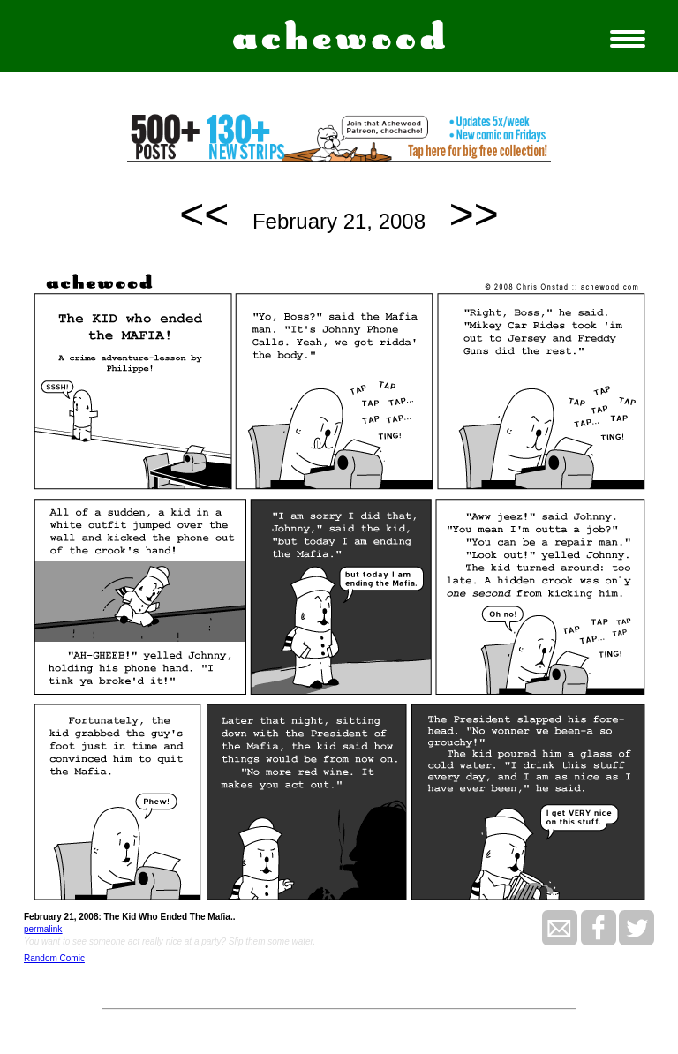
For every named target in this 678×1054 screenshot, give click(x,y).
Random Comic (54, 958)
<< (204, 214)
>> (474, 214)
